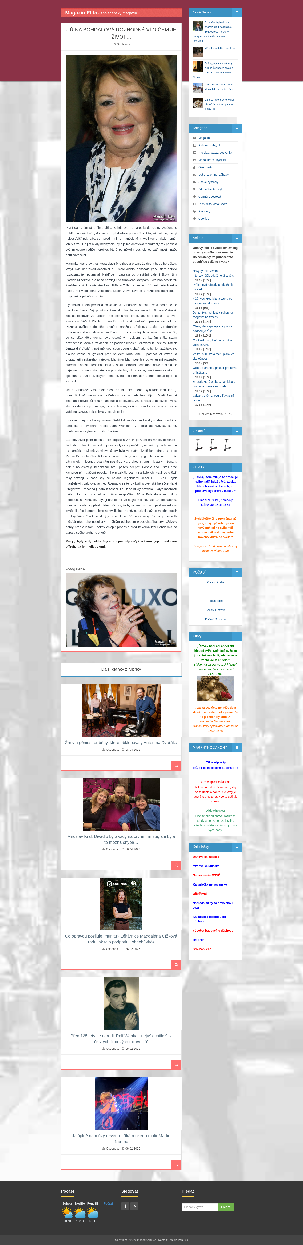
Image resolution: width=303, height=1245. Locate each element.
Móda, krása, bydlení (212, 160)
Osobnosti (123, 44)
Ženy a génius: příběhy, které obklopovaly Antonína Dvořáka (121, 742)
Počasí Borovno (215, 619)
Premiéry (204, 211)
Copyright (121, 1239)
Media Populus (179, 1239)
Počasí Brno (215, 600)
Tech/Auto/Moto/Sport (212, 204)
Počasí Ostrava (215, 610)
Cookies (203, 218)
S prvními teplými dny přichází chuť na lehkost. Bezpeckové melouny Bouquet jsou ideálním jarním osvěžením (212, 31)
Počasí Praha (215, 582)
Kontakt (162, 1239)
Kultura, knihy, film (210, 145)
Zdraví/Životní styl (210, 189)
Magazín (204, 138)
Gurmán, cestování (210, 196)
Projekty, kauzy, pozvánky (215, 152)
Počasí (108, 1203)
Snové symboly (208, 182)
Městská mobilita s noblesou (220, 48)
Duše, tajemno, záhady (213, 174)
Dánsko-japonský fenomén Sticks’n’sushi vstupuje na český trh (219, 104)
